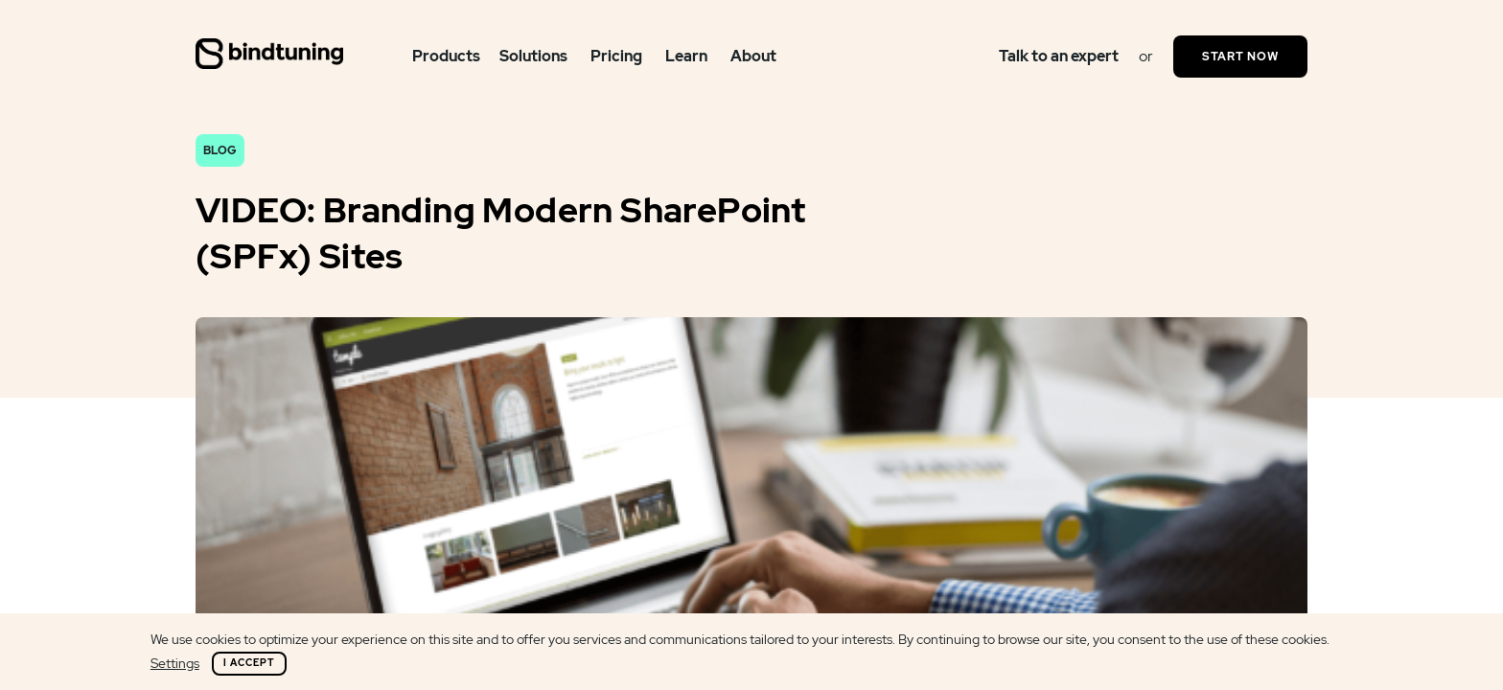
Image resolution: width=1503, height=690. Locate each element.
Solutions (533, 56)
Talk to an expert (1059, 56)
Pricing (616, 56)
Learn (686, 56)
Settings (174, 663)
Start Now (1240, 56)
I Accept (249, 662)
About (753, 56)
